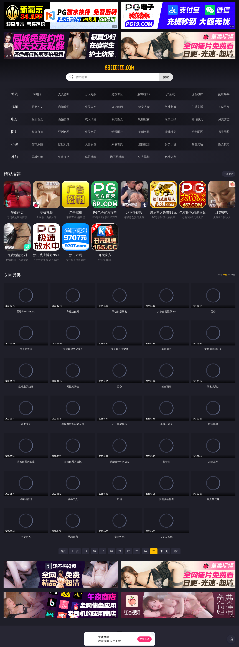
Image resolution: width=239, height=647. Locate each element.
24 (145, 551)
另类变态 (224, 119)
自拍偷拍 (64, 107)
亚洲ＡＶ (37, 107)
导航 (14, 156)
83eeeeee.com (119, 67)
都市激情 (37, 144)
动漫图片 (117, 132)
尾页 (175, 551)
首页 (63, 551)
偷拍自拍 (64, 119)
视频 (14, 106)
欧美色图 (90, 132)
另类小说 (170, 144)
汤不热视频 (117, 157)
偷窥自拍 (37, 132)
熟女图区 (197, 132)
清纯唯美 (170, 132)
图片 (14, 131)
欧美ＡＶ (90, 107)
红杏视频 (144, 157)
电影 (14, 119)
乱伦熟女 (197, 119)
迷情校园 (144, 144)
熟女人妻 (144, 107)
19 (102, 551)
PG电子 (37, 94)
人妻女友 (90, 144)
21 (119, 551)
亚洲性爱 (37, 119)
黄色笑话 (197, 144)
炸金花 (170, 94)
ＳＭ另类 (224, 107)
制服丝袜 (144, 119)
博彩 (14, 94)
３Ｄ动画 (117, 107)
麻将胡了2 (143, 94)
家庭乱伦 (64, 144)
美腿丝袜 (144, 132)
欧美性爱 (117, 119)
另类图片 (224, 132)
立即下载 (144, 639)
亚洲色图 (64, 132)
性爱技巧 (224, 144)
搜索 (166, 77)
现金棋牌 (197, 94)
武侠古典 (117, 144)
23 (136, 551)
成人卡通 (90, 119)
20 (111, 551)
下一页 (164, 551)
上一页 (75, 551)
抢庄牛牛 (224, 94)
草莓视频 (90, 157)
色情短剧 (170, 157)
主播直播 (197, 107)
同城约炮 (37, 157)
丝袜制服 (170, 107)
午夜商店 (64, 157)
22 (128, 551)
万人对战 (90, 94)
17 (85, 551)
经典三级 (170, 119)
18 (94, 551)
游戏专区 (117, 94)
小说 (14, 144)
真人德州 (64, 94)
